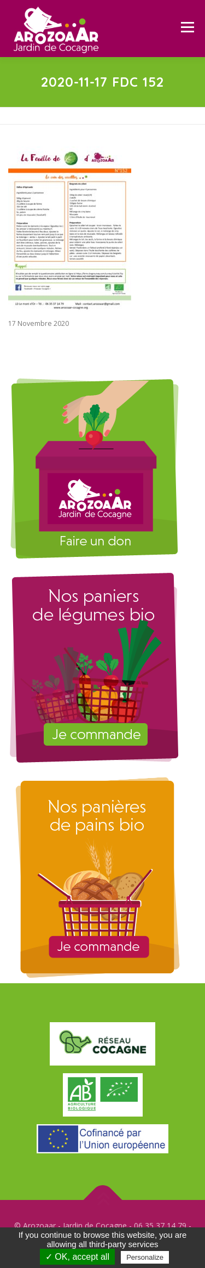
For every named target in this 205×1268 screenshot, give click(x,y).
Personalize (144, 1257)
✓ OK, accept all (77, 1256)
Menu (187, 27)
